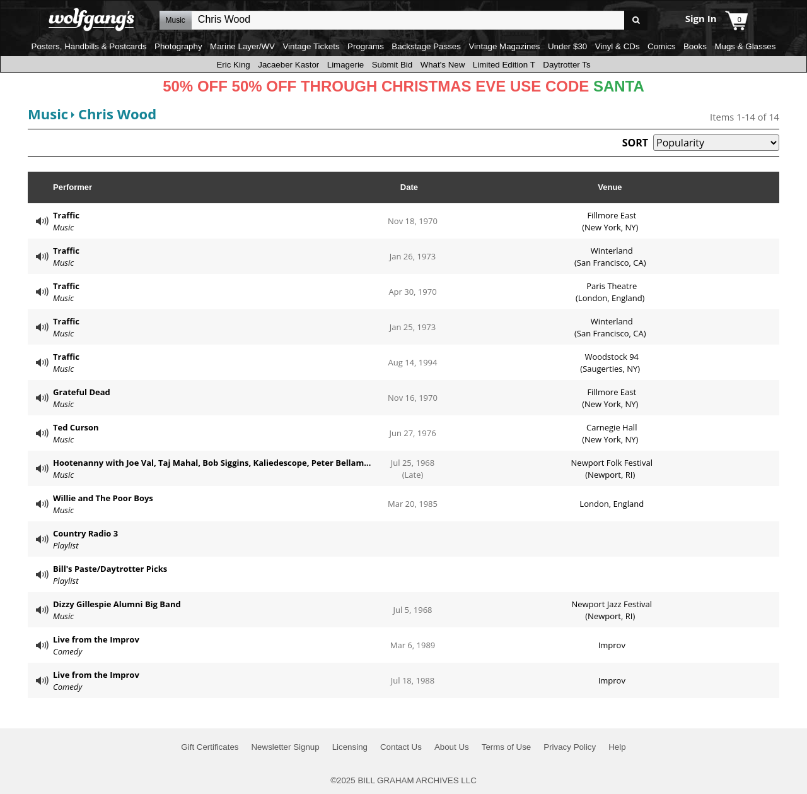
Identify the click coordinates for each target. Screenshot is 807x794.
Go (635, 20)
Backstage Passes (426, 46)
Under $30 (567, 46)
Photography (178, 46)
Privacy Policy (569, 747)
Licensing (350, 747)
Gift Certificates (209, 747)
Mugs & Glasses (744, 46)
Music (48, 113)
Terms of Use (506, 747)
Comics (661, 46)
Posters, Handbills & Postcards (89, 46)
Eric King (233, 64)
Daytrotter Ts (566, 64)
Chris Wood (117, 113)
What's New (443, 64)
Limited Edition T (504, 64)
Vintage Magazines (504, 46)
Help (616, 747)
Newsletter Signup (285, 747)
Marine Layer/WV (242, 46)
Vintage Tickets (310, 46)
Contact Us (401, 747)
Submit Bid (392, 64)
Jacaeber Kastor (288, 64)
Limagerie (345, 64)
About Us (451, 747)
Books (695, 46)
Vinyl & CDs (617, 46)
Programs (365, 46)
